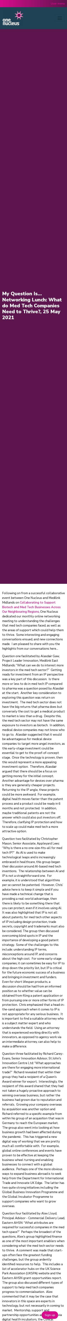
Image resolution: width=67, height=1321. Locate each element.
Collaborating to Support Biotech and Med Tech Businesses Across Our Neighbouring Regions (31, 607)
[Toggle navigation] (60, 18)
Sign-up (50, 1315)
